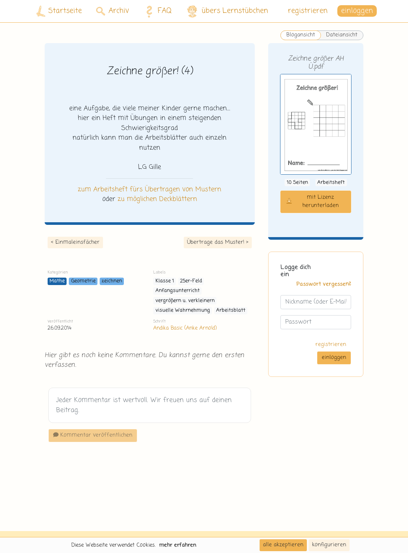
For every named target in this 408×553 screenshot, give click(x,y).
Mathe (57, 281)
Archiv (112, 11)
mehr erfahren (177, 545)
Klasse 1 (164, 281)
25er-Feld (191, 281)
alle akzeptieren (283, 545)
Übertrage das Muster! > (217, 242)
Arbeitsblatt (230, 310)
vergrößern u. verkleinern (185, 300)
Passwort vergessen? (323, 284)
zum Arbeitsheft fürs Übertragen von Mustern (149, 189)
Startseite (59, 11)
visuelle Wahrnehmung (182, 310)
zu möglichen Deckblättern (157, 199)
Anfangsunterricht (177, 290)
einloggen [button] (357, 11)
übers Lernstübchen (227, 11)
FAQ (157, 11)
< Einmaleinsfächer (75, 242)
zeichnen (112, 281)
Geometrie (83, 281)
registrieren (308, 11)
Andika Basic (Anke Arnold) (184, 328)
